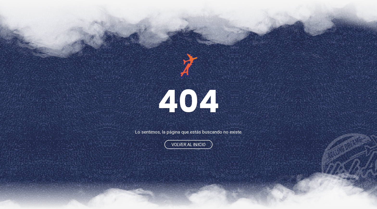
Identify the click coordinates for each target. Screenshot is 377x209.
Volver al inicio (188, 144)
